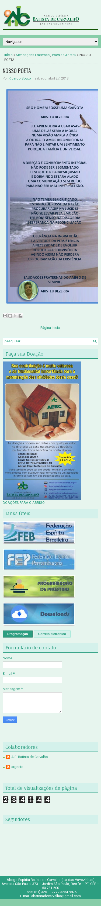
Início (8, 55)
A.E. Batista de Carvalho (29, 757)
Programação (17, 634)
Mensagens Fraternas (33, 55)
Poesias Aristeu (64, 55)
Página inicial (50, 328)
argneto (17, 767)
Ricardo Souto (20, 78)
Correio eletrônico (52, 634)
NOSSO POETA (17, 70)
